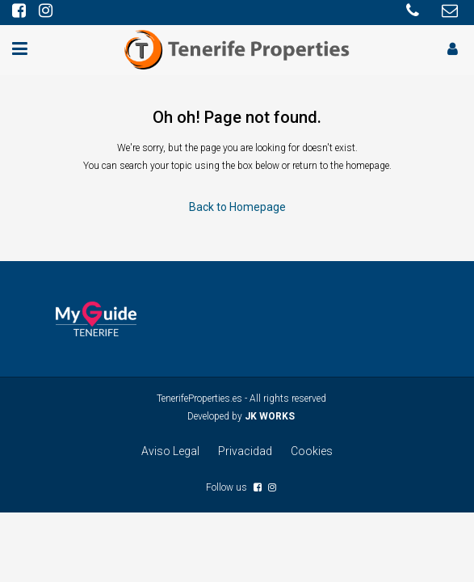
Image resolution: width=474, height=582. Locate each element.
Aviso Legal (170, 451)
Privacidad (245, 451)
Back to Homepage (237, 206)
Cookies (312, 451)
